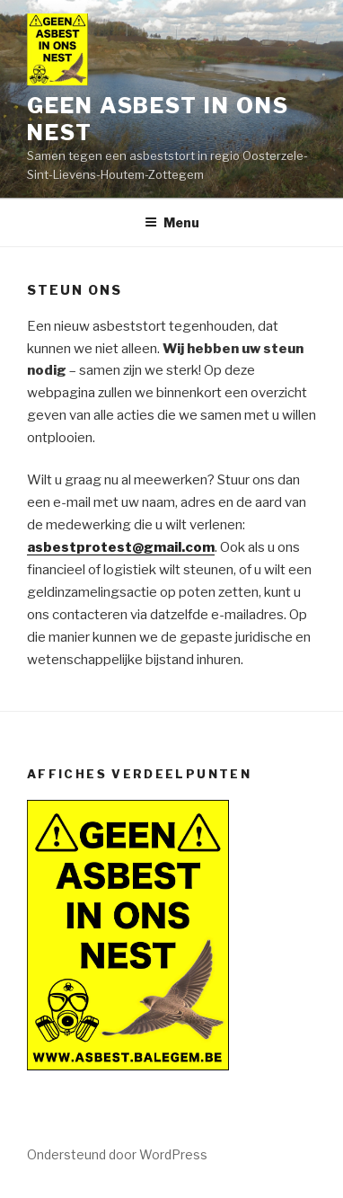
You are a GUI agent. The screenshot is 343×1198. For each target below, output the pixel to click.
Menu (172, 222)
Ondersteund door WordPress (117, 1154)
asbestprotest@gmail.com (121, 547)
